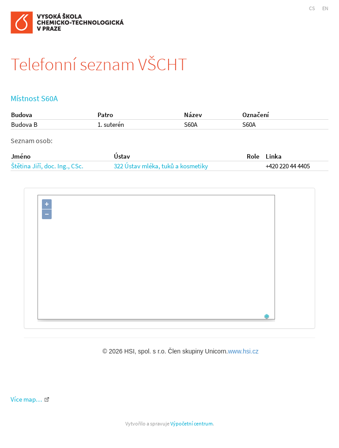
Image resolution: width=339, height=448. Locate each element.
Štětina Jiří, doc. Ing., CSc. (47, 166)
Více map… (26, 399)
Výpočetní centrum (191, 423)
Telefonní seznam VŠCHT (99, 64)
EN (325, 8)
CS (312, 8)
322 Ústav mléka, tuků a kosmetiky (161, 166)
